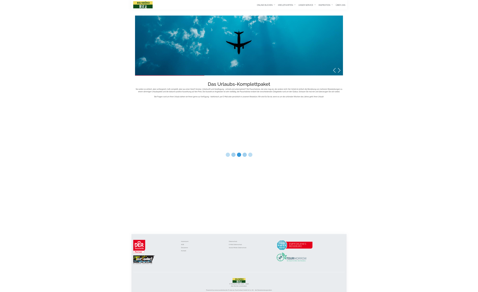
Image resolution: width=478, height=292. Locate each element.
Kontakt (183, 251)
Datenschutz (233, 241)
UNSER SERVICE (305, 5)
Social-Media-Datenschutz (237, 247)
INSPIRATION (324, 5)
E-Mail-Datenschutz (235, 244)
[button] (339, 70)
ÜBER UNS (340, 5)
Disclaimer (184, 247)
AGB (182, 244)
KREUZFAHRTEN (285, 5)
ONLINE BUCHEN (265, 5)
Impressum (184, 241)
